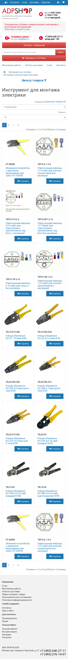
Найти (60, 52)
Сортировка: (39, 102)
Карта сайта (7, 611)
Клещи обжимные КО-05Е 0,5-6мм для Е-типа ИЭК (18, 388)
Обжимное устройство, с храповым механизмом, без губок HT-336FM (18, 172)
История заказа (9, 632)
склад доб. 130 (52, 39)
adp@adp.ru (23, 39)
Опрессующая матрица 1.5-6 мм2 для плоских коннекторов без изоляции (49, 172)
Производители (9, 618)
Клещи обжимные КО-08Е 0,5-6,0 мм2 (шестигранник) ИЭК (48, 493)
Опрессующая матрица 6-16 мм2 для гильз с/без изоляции (18, 285)
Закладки (6, 634)
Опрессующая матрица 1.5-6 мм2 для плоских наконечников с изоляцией (49, 284)
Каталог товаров (34, 45)
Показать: (62, 112)
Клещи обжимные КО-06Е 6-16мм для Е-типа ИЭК (49, 388)
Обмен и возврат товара (13, 594)
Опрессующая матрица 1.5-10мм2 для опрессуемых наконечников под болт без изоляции (49, 228)
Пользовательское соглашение (17, 597)
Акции (5, 621)
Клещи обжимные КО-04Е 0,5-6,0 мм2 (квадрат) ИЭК (16, 493)
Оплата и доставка (34, 65)
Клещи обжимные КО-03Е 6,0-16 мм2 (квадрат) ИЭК (47, 441)
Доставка (34, 2)
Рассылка (6, 637)
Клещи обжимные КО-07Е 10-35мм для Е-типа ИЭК (17, 441)
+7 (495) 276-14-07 (53, 654)
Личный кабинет (10, 629)
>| (18, 125)
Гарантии (45, 2)
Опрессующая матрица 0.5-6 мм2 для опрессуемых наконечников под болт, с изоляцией (18, 228)
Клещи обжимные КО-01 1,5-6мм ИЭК (16, 337)
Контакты (14, 2)
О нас (24, 2)
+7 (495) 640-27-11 (54, 37)
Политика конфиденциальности (17, 600)
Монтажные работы (11, 65)
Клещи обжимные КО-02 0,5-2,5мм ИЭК (48, 337)
